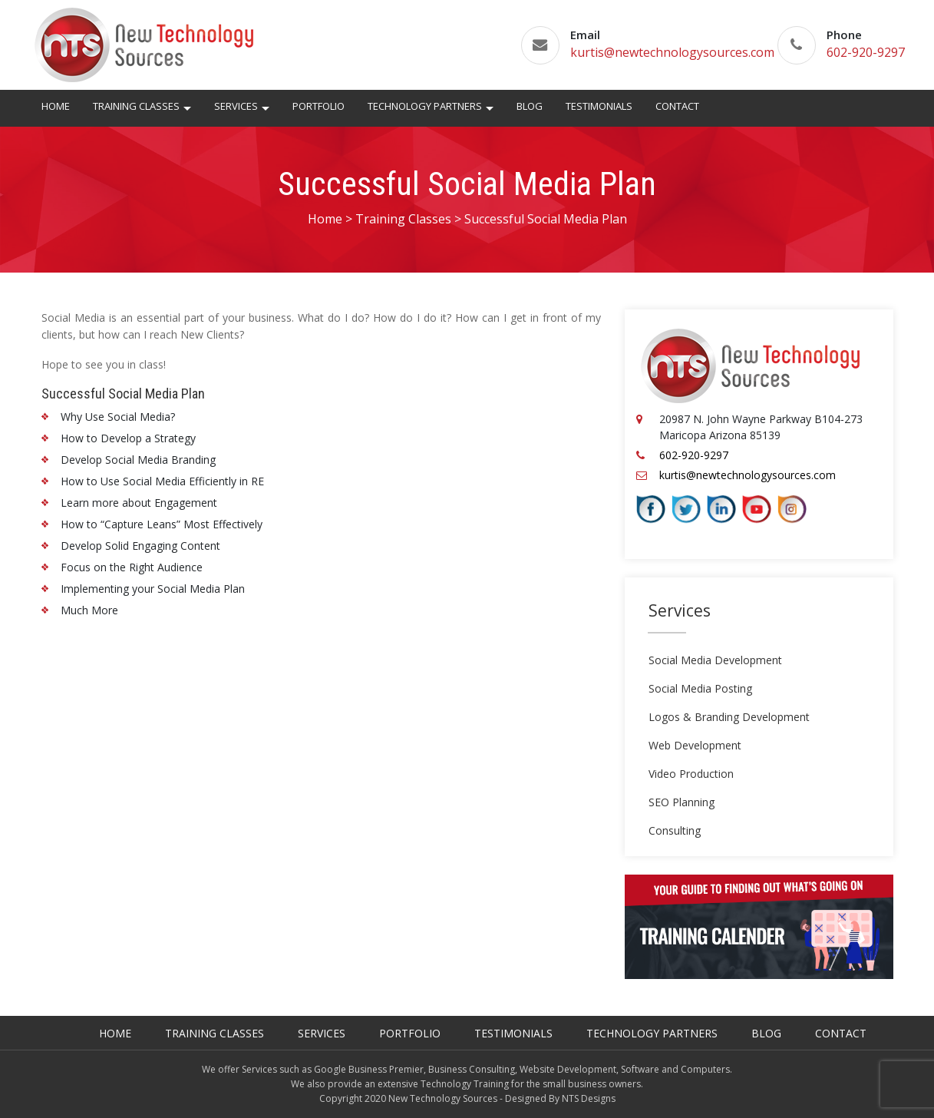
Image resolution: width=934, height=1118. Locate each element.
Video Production (691, 773)
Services (236, 106)
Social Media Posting (700, 688)
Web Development (695, 745)
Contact (677, 106)
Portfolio (318, 106)
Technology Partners (425, 106)
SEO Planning (682, 802)
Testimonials (599, 106)
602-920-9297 (866, 52)
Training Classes (136, 106)
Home (55, 106)
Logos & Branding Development (729, 717)
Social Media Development (715, 660)
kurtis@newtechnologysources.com (672, 52)
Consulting (675, 830)
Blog (530, 106)
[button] (187, 110)
